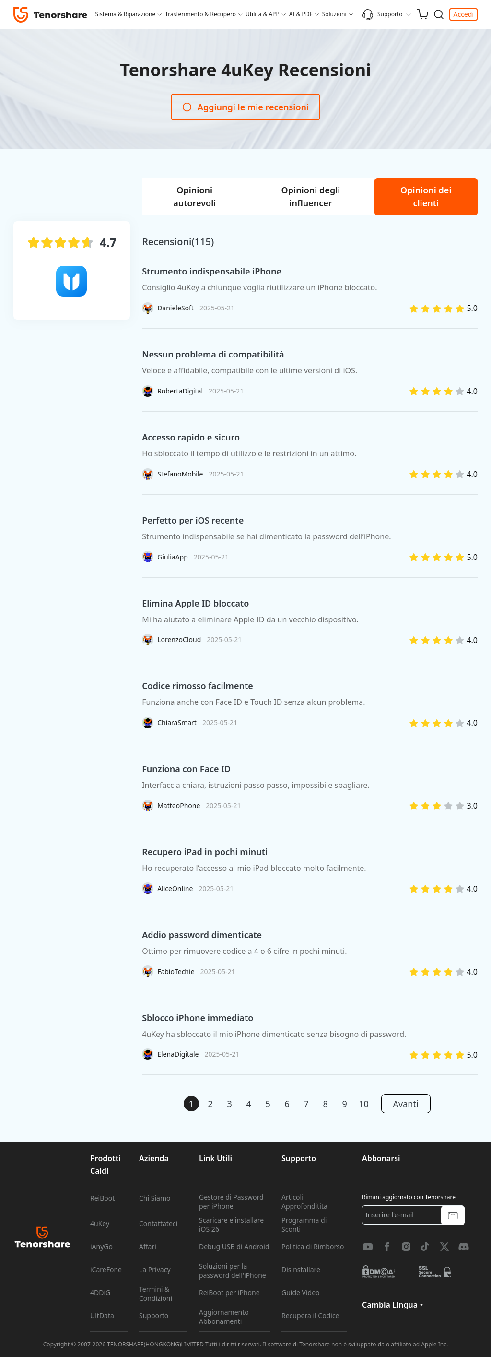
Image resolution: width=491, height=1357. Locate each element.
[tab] (194, 196)
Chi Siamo (154, 1198)
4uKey (99, 1223)
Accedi (463, 14)
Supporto (382, 14)
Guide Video (300, 1292)
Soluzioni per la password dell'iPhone (232, 1270)
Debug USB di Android (234, 1246)
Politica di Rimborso (312, 1246)
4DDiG (100, 1292)
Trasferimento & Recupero (200, 14)
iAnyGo (101, 1246)
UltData (102, 1315)
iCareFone (106, 1269)
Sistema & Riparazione (125, 14)
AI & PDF (301, 14)
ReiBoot (102, 1198)
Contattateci (158, 1223)
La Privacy (155, 1269)
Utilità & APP (263, 14)
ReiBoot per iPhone (229, 1292)
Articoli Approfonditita (304, 1201)
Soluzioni (334, 14)
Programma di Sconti (304, 1224)
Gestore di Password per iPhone (231, 1201)
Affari (147, 1246)
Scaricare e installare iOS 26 (231, 1224)
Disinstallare (300, 1269)
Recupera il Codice (310, 1315)
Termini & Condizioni (155, 1293)
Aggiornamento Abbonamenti (224, 1316)
